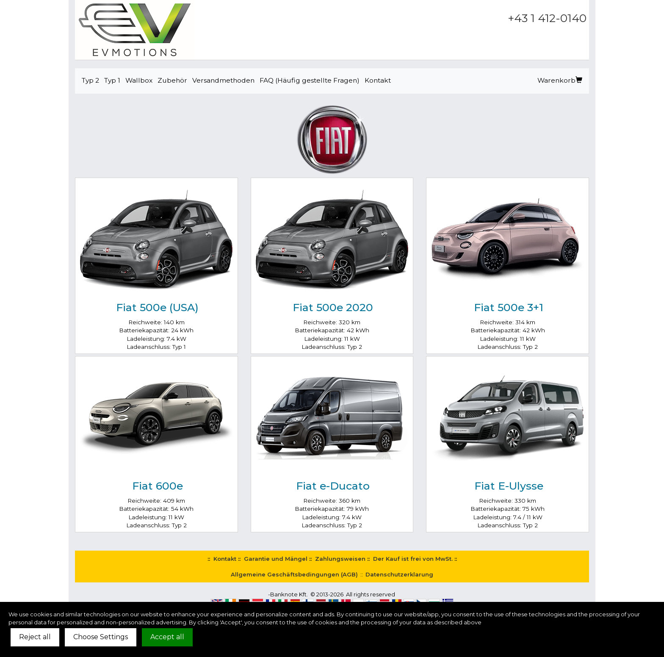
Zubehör (172, 80)
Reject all (35, 637)
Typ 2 (90, 80)
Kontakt (378, 80)
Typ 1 (112, 80)
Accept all (167, 637)
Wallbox (138, 80)
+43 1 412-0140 (547, 18)
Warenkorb (559, 80)
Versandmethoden (223, 80)
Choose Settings (100, 637)
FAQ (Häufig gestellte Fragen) (310, 80)
